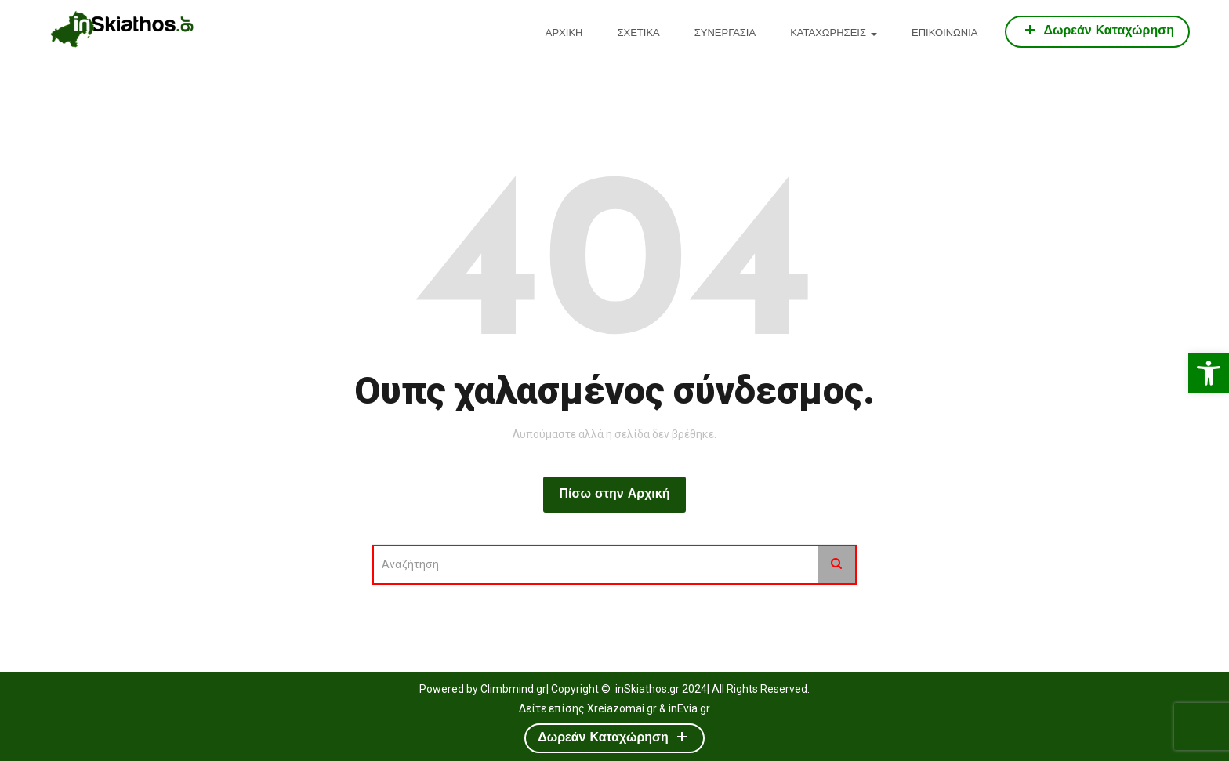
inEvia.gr (689, 708)
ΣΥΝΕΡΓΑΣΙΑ (725, 33)
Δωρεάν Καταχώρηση (1097, 29)
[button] (1208, 373)
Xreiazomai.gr (622, 708)
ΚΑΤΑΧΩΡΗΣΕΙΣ (833, 33)
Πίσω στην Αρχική (614, 494)
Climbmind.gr (513, 689)
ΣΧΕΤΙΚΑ (638, 33)
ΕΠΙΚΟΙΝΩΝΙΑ (944, 33)
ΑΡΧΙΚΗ (564, 33)
